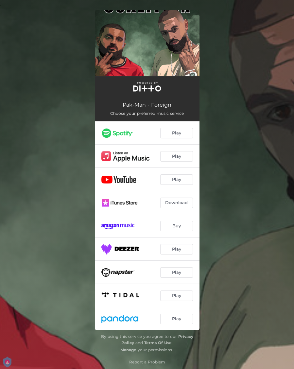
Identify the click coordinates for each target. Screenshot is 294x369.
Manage (128, 349)
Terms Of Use (158, 342)
